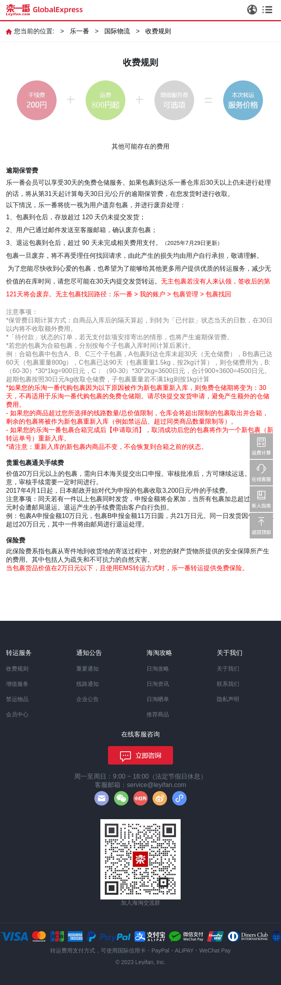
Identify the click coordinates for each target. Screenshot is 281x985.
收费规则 (158, 31)
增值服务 (17, 684)
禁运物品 (17, 699)
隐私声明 (228, 699)
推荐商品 (158, 714)
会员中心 (17, 714)
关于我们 (228, 668)
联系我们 (228, 684)
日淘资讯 (158, 684)
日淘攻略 (158, 668)
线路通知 (87, 684)
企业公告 (87, 699)
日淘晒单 (158, 699)
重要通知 (87, 668)
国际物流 (117, 31)
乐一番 (79, 31)
